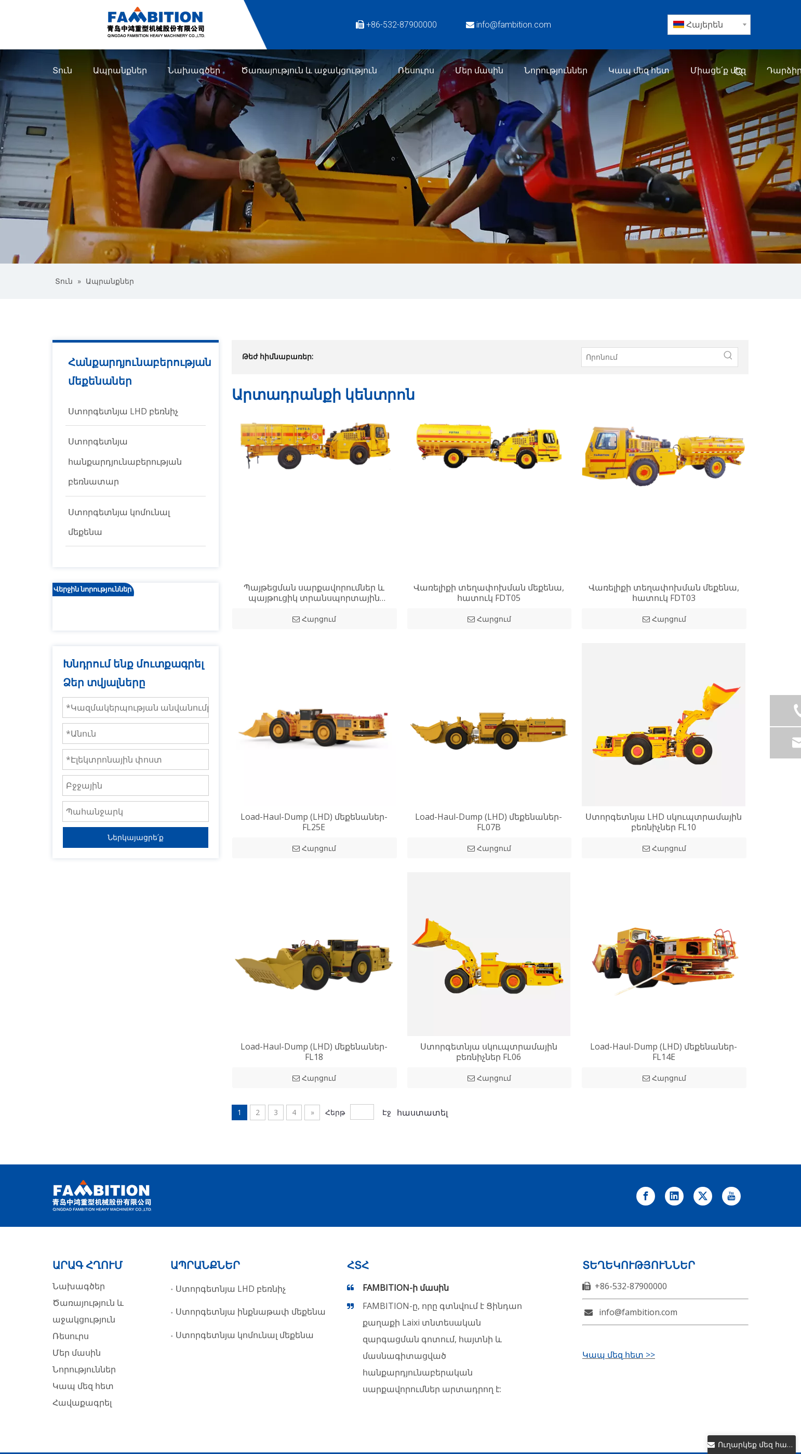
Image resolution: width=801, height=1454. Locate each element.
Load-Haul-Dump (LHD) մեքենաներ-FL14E (663, 1051)
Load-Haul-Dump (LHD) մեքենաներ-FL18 (314, 1051)
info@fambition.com (513, 25)
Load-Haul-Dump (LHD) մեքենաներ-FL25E (314, 821)
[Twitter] (611, 24)
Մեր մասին (76, 1352)
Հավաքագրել (82, 1402)
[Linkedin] (634, 24)
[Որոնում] (650, 357)
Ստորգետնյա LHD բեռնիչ (231, 1288)
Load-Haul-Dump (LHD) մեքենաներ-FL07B (488, 821)
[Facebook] (587, 24)
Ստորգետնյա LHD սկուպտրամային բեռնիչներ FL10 (663, 821)
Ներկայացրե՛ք (136, 837)
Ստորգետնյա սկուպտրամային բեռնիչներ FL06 (488, 1051)
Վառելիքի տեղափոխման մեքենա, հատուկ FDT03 (664, 592)
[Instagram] (611, 41)
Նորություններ (84, 1369)
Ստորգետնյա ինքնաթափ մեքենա (251, 1311)
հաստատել (422, 1112)
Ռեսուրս (70, 1336)
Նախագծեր (78, 1286)
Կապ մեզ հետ (83, 1386)
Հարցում (314, 619)
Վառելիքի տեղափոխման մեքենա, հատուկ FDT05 (488, 592)
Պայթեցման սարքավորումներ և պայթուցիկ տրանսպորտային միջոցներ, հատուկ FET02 (314, 592)
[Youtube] (587, 41)
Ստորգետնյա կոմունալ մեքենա (245, 1335)
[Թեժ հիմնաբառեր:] (739, 72)
